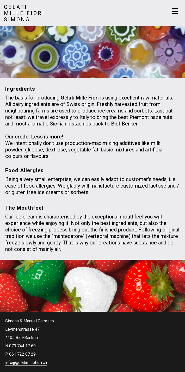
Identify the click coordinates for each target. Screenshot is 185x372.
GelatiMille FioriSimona (24, 13)
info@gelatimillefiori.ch (26, 362)
